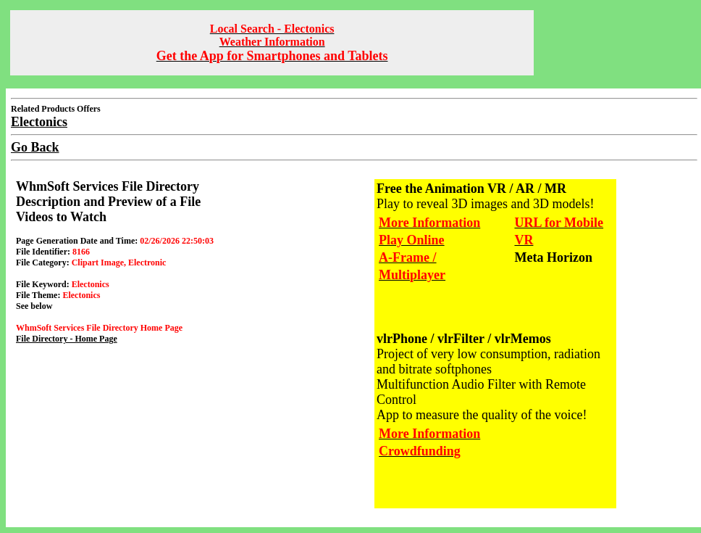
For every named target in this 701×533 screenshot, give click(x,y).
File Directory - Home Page (66, 339)
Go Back (35, 147)
